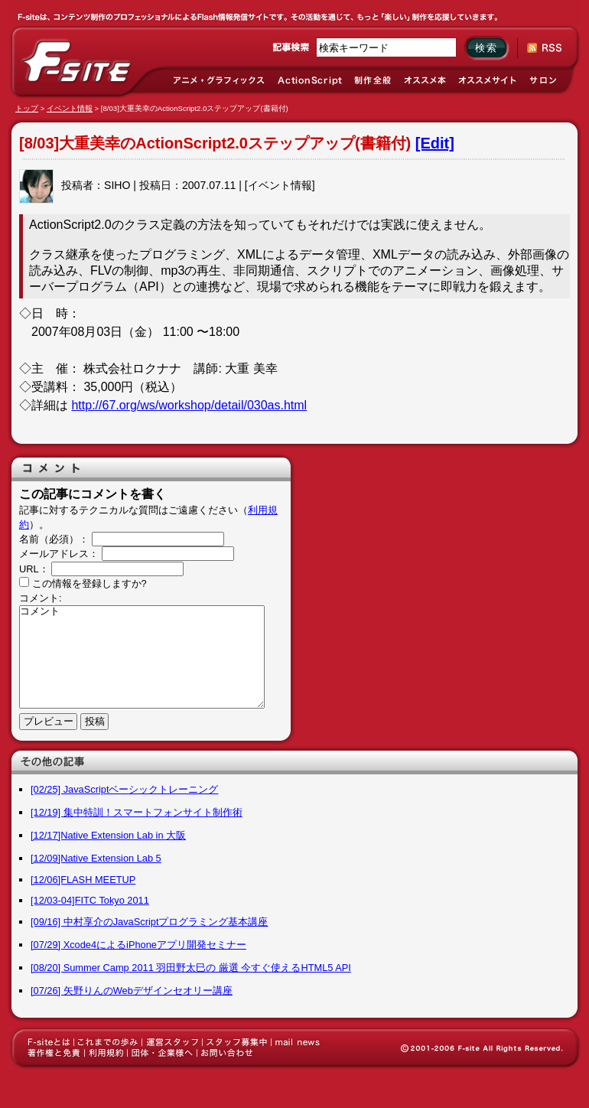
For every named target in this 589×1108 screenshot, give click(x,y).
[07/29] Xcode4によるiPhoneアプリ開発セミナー (138, 944)
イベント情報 (70, 108)
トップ (26, 108)
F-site (76, 61)
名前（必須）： (54, 539)
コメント (142, 657)
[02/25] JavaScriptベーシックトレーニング (124, 789)
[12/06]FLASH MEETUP (83, 879)
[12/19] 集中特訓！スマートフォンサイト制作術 (136, 812)
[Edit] (434, 143)
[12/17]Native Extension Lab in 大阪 (108, 835)
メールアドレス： (59, 553)
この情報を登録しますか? (83, 583)
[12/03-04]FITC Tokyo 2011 (90, 900)
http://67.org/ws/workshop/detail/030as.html (189, 405)
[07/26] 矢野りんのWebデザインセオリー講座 (132, 990)
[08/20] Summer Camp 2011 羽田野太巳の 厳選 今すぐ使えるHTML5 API (191, 967)
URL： (34, 569)
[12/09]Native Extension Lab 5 (96, 858)
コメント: (40, 598)
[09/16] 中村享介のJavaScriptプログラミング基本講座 (149, 921)
